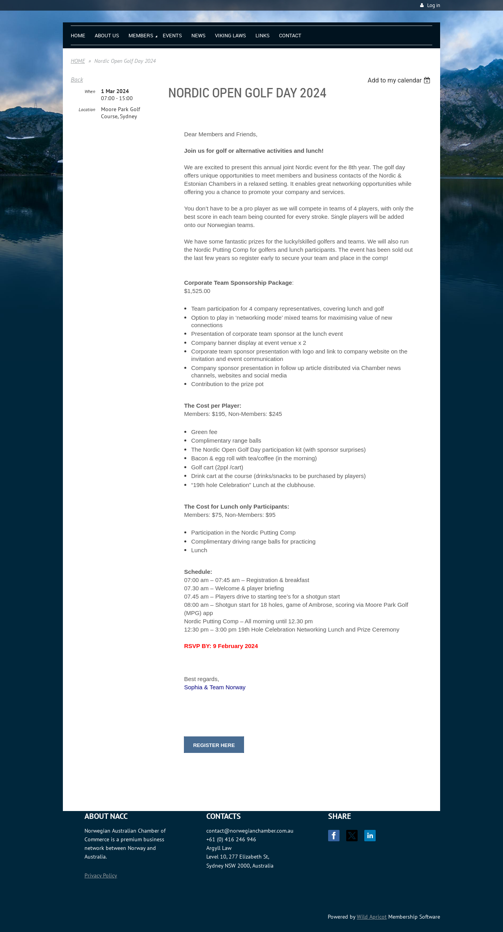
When (89, 91)
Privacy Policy (100, 875)
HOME (78, 60)
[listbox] (399, 80)
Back (77, 79)
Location (87, 109)
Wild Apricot (372, 916)
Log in (433, 5)
